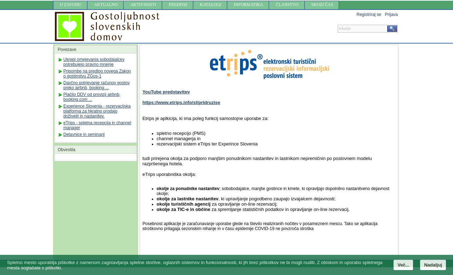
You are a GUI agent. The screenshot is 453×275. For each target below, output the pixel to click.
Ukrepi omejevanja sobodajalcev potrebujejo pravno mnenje (94, 62)
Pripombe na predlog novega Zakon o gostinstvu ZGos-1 (97, 74)
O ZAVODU (70, 4)
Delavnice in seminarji (84, 134)
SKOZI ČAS (322, 4)
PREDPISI (178, 4)
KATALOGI (210, 4)
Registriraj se (368, 14)
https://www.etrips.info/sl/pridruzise (181, 102)
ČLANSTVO (287, 4)
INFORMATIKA (248, 4)
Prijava (391, 14)
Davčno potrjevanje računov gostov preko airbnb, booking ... (96, 85)
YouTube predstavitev (166, 91)
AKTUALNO (106, 4)
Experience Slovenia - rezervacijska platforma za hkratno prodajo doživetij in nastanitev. (97, 111)
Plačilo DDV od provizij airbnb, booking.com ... (91, 97)
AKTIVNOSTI (143, 4)
